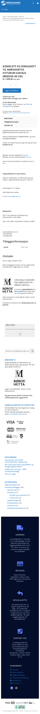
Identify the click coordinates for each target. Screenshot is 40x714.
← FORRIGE (27, 23)
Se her (25, 155)
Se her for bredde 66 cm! (11, 196)
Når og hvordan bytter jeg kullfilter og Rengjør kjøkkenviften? (19, 466)
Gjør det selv (12, 490)
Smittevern (11, 505)
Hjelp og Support (11, 485)
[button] (20, 334)
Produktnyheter (13, 503)
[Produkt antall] (10, 85)
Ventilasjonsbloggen (12, 487)
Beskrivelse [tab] (8, 118)
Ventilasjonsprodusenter (16, 508)
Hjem (4, 17)
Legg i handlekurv (12, 90)
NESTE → (34, 23)
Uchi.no (35, 711)
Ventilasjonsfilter (12, 17)
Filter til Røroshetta (14, 113)
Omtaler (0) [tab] (8, 125)
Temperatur (14, 498)
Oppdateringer (12, 500)
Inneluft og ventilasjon (18, 495)
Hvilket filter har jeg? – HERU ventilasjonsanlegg (15, 470)
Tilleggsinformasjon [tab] (11, 122)
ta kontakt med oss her (18, 414)
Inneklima (11, 492)
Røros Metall (19, 291)
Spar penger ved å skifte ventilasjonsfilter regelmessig (16, 461)
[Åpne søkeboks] (33, 3)
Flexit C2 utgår (10, 474)
